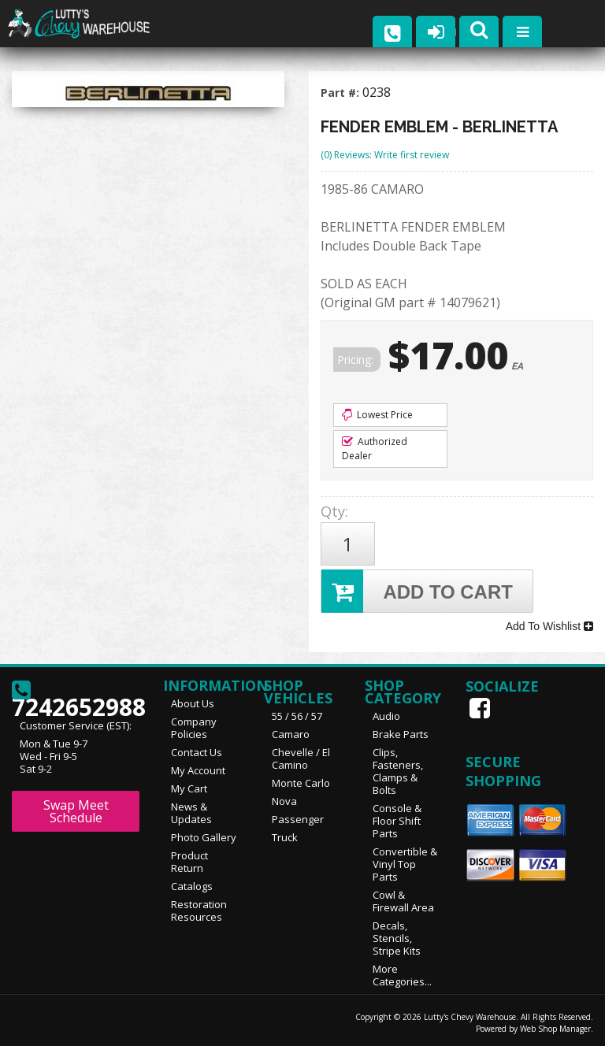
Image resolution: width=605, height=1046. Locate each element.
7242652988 (75, 695)
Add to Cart (417, 591)
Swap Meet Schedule (76, 810)
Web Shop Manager (555, 1027)
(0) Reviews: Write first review (385, 154)
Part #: (341, 92)
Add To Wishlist (549, 626)
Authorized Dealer (374, 448)
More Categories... (402, 974)
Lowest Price (377, 414)
